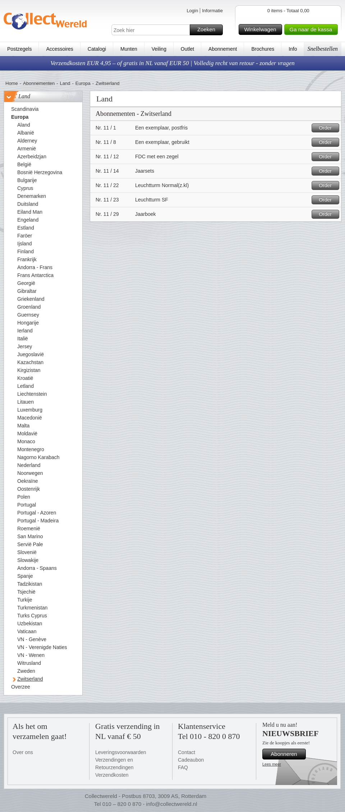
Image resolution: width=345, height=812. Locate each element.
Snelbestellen (322, 49)
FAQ (183, 767)
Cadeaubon (191, 760)
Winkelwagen (262, 29)
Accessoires (59, 49)
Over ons (23, 752)
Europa (83, 83)
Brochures (262, 49)
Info (293, 49)
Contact (186, 752)
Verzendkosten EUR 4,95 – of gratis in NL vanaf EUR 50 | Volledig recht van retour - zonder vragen (172, 63)
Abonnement (222, 49)
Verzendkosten (112, 775)
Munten (128, 49)
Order (328, 127)
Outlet (187, 49)
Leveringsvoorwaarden (120, 752)
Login (192, 10)
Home (11, 83)
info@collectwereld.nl (171, 804)
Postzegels (19, 49)
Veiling (159, 49)
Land (65, 83)
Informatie (212, 10)
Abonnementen (39, 83)
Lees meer (271, 764)
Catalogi (97, 49)
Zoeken (209, 29)
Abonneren (287, 754)
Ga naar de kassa (313, 29)
